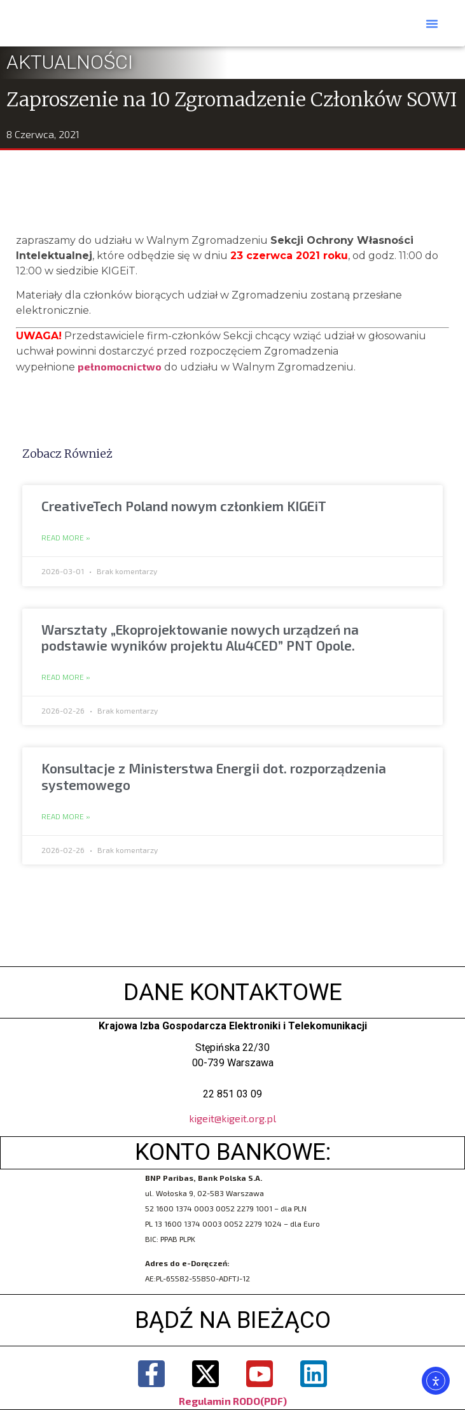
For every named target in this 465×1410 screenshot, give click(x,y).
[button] (431, 23)
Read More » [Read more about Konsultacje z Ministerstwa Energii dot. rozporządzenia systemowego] (65, 816)
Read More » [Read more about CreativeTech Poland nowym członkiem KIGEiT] (65, 538)
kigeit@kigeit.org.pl (232, 1118)
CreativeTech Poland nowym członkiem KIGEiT (183, 506)
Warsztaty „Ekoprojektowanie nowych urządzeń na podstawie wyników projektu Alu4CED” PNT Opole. (200, 637)
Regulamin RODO (219, 1401)
